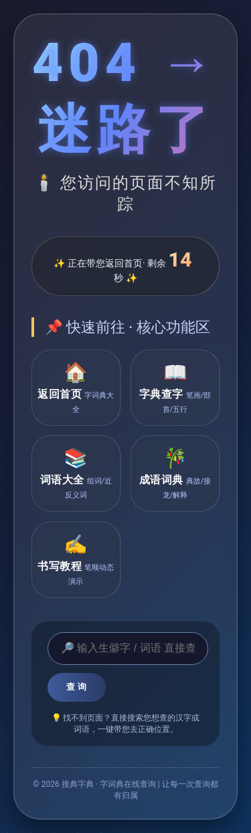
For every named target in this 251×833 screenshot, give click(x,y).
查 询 (76, 687)
